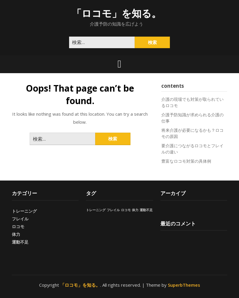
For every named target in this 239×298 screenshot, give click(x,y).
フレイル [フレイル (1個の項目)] (113, 210)
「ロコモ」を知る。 (116, 13)
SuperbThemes (184, 285)
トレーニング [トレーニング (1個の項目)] (96, 210)
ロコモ (18, 226)
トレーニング (24, 211)
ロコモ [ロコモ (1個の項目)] (126, 210)
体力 (16, 234)
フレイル (20, 219)
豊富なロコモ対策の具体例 (186, 161)
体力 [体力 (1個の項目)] (135, 210)
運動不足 (20, 242)
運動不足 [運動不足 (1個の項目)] (146, 210)
